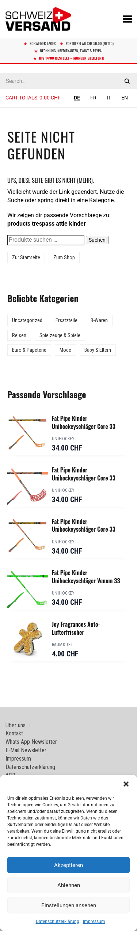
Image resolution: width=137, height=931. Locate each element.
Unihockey (63, 438)
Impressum (94, 921)
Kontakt (14, 733)
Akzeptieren (68, 865)
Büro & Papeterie (29, 350)
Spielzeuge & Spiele (59, 335)
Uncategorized (27, 320)
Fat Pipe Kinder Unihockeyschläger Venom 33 (86, 576)
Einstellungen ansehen (68, 905)
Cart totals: (33, 98)
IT (109, 98)
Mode (65, 350)
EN (124, 98)
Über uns (15, 725)
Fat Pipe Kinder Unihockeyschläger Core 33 (83, 422)
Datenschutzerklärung (57, 921)
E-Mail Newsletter (25, 750)
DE (77, 98)
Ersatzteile (66, 320)
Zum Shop (64, 257)
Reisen (19, 335)
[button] (126, 784)
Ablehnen (68, 885)
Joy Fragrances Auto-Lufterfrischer (76, 628)
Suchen (97, 240)
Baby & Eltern (97, 350)
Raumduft (62, 644)
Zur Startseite (26, 257)
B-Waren (99, 320)
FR (93, 98)
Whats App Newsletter (31, 741)
